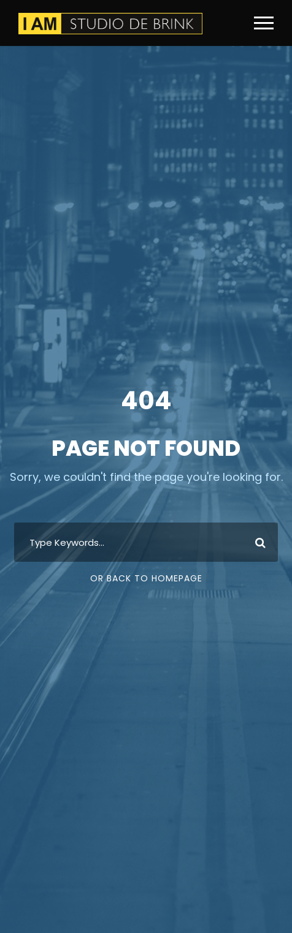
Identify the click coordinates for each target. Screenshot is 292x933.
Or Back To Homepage (146, 578)
